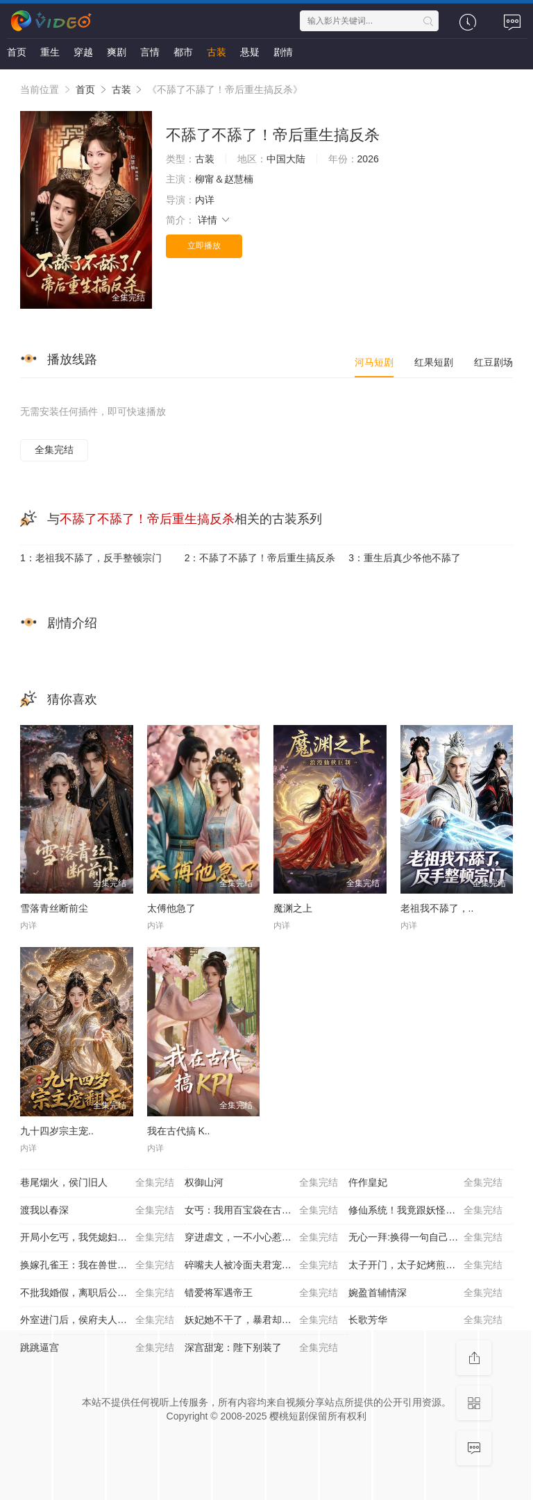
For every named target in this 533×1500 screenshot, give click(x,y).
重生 (50, 52)
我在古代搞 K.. (178, 1130)
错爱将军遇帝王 (262, 1293)
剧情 (283, 52)
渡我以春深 (97, 1211)
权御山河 (262, 1183)
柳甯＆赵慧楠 (224, 179)
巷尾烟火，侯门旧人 (97, 1183)
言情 (150, 52)
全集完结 (54, 449)
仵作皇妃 (425, 1183)
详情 (214, 219)
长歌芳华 (425, 1320)
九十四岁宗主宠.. (57, 1130)
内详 (204, 199)
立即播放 (204, 245)
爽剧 (116, 52)
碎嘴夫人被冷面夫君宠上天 (262, 1265)
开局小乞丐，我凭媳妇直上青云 (97, 1238)
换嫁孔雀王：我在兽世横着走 (97, 1265)
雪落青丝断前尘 (54, 908)
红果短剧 (433, 362)
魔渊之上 (292, 908)
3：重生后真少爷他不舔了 (404, 557)
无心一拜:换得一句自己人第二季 (425, 1238)
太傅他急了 (171, 908)
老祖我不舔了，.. (437, 908)
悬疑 (250, 52)
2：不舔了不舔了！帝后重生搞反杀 (260, 557)
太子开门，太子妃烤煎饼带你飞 (425, 1265)
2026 (368, 158)
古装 (216, 52)
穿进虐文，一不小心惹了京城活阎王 (262, 1238)
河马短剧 (374, 362)
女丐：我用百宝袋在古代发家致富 (262, 1211)
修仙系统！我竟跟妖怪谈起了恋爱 (425, 1211)
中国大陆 (285, 158)
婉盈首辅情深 (425, 1293)
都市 (183, 52)
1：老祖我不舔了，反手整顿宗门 (91, 557)
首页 (16, 52)
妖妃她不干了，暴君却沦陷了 (262, 1320)
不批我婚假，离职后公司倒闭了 (97, 1293)
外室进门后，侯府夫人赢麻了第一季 (98, 1320)
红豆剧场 (493, 362)
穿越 (83, 52)
